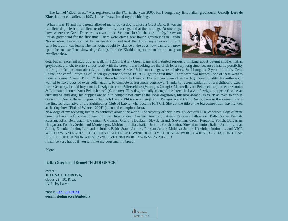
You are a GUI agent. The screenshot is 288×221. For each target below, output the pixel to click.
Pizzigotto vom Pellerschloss (120, 87)
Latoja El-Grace (125, 99)
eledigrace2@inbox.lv (74, 196)
